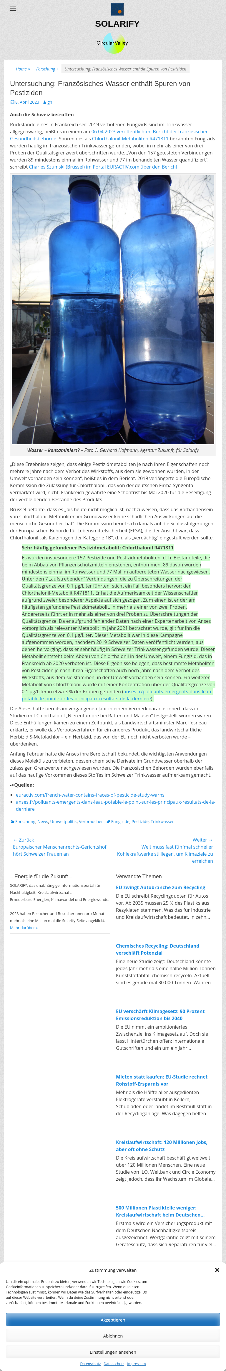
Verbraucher (91, 821)
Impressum (136, 1363)
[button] (217, 1270)
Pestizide (140, 821)
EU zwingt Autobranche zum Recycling (160, 887)
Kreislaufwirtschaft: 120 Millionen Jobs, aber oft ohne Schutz (161, 1146)
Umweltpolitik (63, 821)
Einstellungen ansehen (113, 1352)
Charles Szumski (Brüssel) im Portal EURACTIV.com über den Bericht (103, 167)
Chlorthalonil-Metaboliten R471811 (130, 138)
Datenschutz (90, 1363)
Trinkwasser (162, 821)
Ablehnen (113, 1336)
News (42, 821)
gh (49, 102)
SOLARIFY (117, 23)
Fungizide (120, 821)
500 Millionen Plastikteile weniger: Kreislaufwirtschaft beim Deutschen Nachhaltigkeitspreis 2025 (158, 1211)
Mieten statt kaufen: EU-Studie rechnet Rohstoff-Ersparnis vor (162, 1080)
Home (23, 69)
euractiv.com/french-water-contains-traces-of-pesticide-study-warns (90, 795)
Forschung (47, 69)
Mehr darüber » (24, 927)
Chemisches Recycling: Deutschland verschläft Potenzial (157, 949)
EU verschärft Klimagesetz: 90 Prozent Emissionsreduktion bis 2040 (160, 1015)
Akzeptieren (113, 1320)
